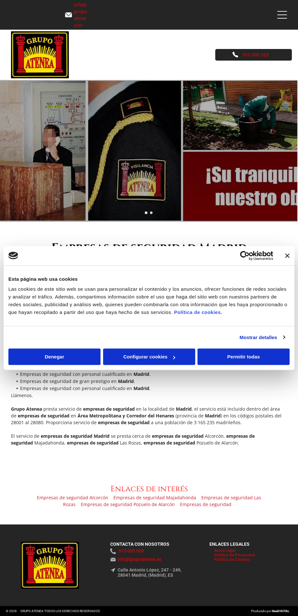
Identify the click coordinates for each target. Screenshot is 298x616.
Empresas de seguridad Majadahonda (154, 497)
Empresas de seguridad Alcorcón (72, 497)
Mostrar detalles (258, 337)
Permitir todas (243, 356)
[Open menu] (282, 15)
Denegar (54, 356)
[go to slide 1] (146, 212)
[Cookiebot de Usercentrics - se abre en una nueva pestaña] (245, 255)
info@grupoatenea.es (139, 559)
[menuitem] (224, 550)
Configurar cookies (149, 356)
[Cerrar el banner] (287, 255)
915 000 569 (256, 55)
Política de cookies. (198, 312)
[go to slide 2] (151, 212)
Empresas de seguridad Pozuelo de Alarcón (128, 504)
